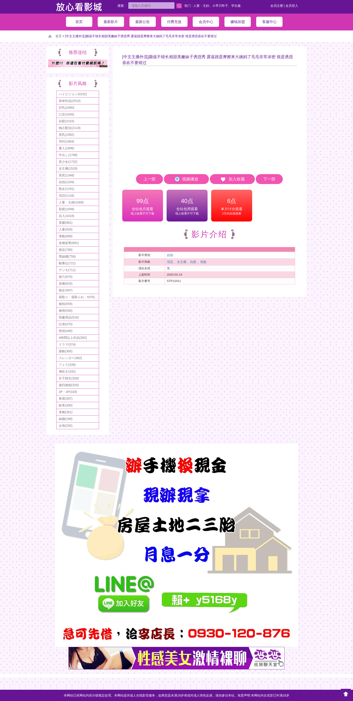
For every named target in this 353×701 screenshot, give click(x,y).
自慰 (193, 262)
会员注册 (276, 5)
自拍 (170, 255)
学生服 (236, 5)
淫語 (170, 262)
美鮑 (203, 262)
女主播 (181, 262)
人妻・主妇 (201, 5)
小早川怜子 (220, 5)
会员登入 (291, 5)
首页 (58, 36)
